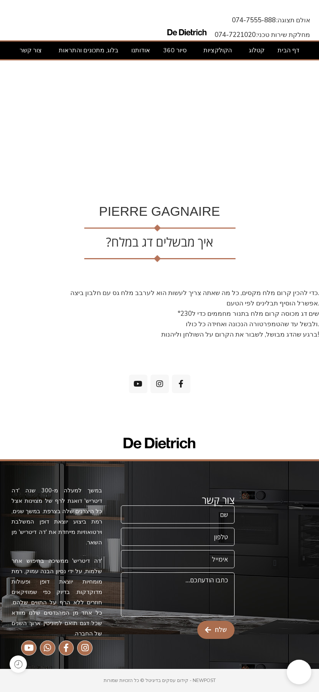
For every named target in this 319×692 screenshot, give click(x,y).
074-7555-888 (254, 20)
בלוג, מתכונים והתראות (86, 50)
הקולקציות (216, 50)
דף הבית (288, 50)
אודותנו (140, 50)
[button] (275, 563)
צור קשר (31, 50)
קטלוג (254, 50)
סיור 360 (175, 50)
